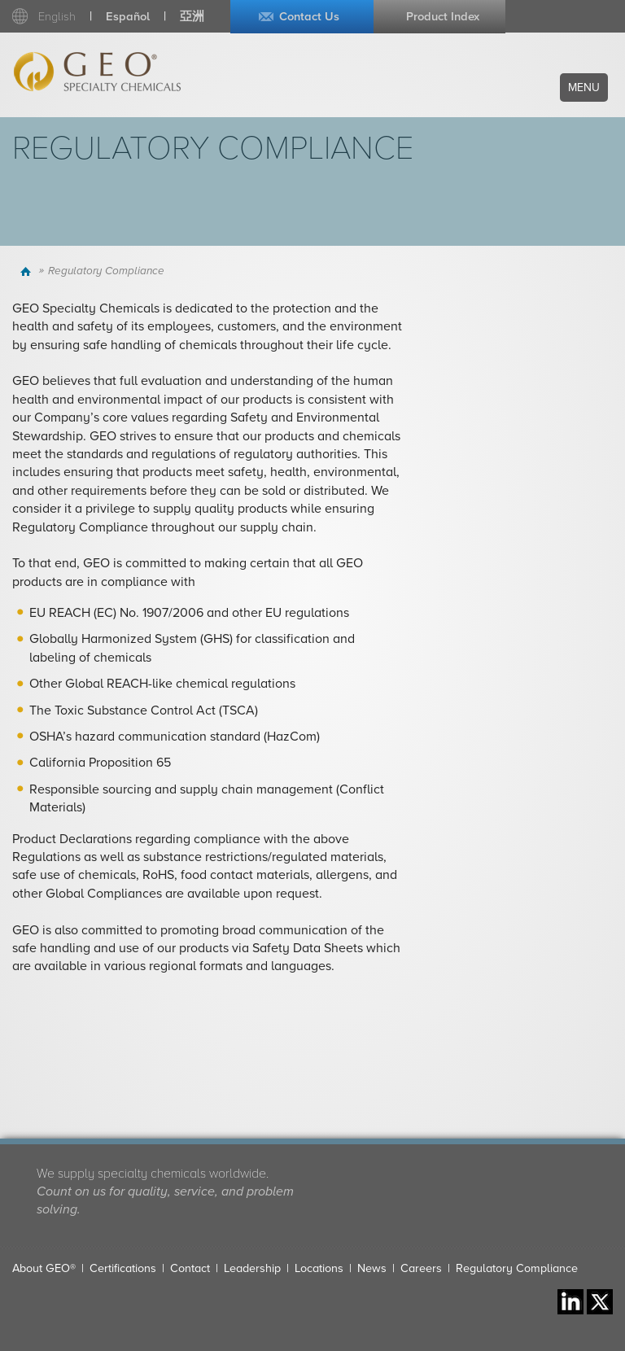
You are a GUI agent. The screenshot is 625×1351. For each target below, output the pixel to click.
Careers (421, 1268)
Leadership (252, 1268)
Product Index (442, 17)
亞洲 (192, 17)
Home (27, 271)
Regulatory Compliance (517, 1268)
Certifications (123, 1268)
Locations (319, 1268)
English (57, 17)
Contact (190, 1268)
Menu (584, 87)
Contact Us (309, 17)
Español (128, 17)
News (372, 1268)
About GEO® (44, 1268)
